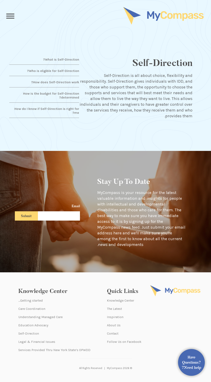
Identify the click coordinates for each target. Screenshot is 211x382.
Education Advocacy (33, 325)
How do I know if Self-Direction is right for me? (46, 111)
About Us (114, 325)
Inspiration (115, 317)
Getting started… (30, 300)
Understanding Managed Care (40, 317)
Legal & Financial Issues (36, 342)
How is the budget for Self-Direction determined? (51, 95)
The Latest (114, 309)
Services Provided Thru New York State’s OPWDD (54, 350)
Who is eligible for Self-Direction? (53, 71)
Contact (112, 333)
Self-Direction (28, 333)
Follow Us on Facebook (124, 342)
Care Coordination (31, 309)
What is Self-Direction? (61, 59)
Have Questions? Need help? (191, 362)
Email (76, 206)
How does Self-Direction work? (55, 82)
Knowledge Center (120, 300)
